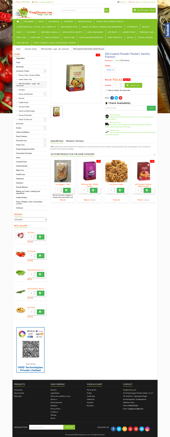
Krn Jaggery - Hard (63, 184)
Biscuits (146, 27)
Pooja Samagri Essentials (91, 37)
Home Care (35, 37)
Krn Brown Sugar (116, 184)
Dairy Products (115, 37)
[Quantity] (31, 237)
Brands (18, 214)
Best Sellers (20, 225)
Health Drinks (23, 103)
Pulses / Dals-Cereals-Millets (110, 21)
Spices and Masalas (26, 94)
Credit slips (91, 396)
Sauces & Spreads (25, 115)
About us (54, 399)
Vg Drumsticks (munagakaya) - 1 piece (36, 289)
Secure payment (56, 402)
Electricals (54, 21)
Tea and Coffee (24, 107)
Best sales (18, 396)
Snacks (130, 37)
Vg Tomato (31, 251)
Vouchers (90, 402)
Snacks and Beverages (27, 111)
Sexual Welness (145, 37)
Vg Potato (31, 307)
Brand (117, 60)
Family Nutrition (51, 37)
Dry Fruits (113, 32)
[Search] (85, 10)
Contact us (54, 412)
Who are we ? (23, 43)
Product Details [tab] (75, 141)
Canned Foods (128, 32)
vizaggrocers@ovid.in (46, 2)
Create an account (149, 2)
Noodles (22, 90)
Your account (94, 384)
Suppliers (54, 406)
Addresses (91, 399)
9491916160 (25, 2)
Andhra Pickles (85, 21)
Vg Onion (30, 232)
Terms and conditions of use (60, 396)
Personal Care (146, 32)
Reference (109, 60)
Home (17, 54)
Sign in (138, 2)
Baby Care (21, 37)
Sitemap (53, 415)
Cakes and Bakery (95, 32)
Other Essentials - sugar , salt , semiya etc (36, 27)
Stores (53, 418)
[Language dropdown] (122, 2)
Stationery (31, 32)
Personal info (91, 390)
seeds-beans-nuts (69, 27)
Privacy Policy (55, 409)
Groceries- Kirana (49, 32)
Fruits (41, 21)
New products (19, 393)
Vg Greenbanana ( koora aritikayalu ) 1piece (36, 270)
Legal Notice (55, 393)
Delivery (54, 390)
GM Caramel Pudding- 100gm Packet (143, 185)
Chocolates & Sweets (72, 32)
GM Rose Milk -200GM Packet (89, 185)
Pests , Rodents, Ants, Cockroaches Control (55, 43)
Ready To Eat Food (25, 119)
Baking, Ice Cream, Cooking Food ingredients (102, 27)
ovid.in (132, 402)
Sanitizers (68, 21)
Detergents (132, 27)
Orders (89, 393)
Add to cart (133, 85)
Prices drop (18, 390)
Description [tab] (57, 141)
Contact (127, 384)
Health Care (69, 37)
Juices (19, 32)
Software (19, 208)
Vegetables (28, 21)
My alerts (90, 406)
